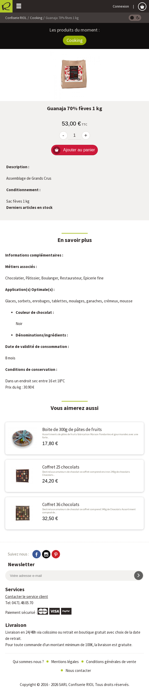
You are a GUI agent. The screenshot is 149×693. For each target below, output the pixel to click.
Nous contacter (78, 670)
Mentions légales (65, 661)
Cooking (36, 18)
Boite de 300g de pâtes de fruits (72, 429)
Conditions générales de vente (111, 661)
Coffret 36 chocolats (60, 504)
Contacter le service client (26, 596)
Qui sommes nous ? (28, 661)
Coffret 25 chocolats (60, 467)
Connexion (121, 6)
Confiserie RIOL (16, 18)
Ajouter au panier (74, 150)
